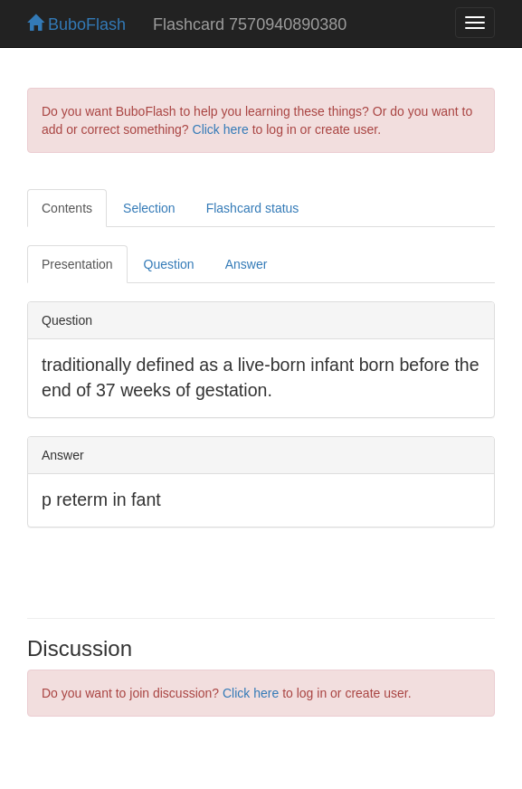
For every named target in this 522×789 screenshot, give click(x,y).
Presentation (77, 264)
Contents (67, 208)
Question (169, 264)
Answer (246, 264)
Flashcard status (252, 208)
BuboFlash (76, 24)
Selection (149, 208)
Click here (221, 129)
